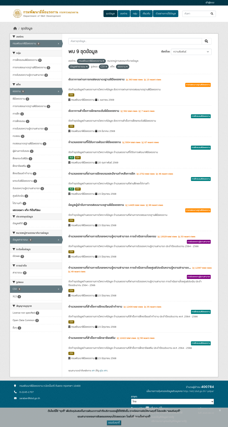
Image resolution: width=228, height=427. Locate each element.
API (93, 370)
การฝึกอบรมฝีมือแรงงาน (201, 116)
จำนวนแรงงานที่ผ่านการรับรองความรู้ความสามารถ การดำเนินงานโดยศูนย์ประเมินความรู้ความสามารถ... (130, 267)
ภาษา (134, 397)
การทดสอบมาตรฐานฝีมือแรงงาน (198, 85)
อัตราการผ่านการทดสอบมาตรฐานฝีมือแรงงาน (96, 79)
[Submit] (212, 14)
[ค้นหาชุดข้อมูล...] (199, 14)
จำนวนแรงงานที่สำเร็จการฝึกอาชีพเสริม (92, 338)
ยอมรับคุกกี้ (114, 423)
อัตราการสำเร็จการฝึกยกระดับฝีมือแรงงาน (94, 111)
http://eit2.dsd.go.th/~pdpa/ (198, 391)
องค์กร (123, 13)
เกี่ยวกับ (146, 13)
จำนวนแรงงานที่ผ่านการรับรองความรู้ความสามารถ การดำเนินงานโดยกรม (112, 236)
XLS (71, 157)
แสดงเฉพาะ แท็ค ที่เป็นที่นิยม (26, 210)
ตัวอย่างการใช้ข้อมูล (166, 13)
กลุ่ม (135, 13)
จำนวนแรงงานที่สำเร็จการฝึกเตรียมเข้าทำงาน (95, 306)
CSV (71, 95)
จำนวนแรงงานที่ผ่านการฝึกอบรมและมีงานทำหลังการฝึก (102, 173)
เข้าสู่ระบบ (210, 2)
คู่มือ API (103, 370)
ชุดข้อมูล (110, 13)
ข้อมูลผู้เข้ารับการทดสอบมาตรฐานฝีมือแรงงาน (96, 205)
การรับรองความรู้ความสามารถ (199, 242)
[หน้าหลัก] (15, 28)
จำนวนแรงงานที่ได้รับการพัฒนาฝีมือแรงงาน (95, 142)
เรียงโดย (165, 52)
